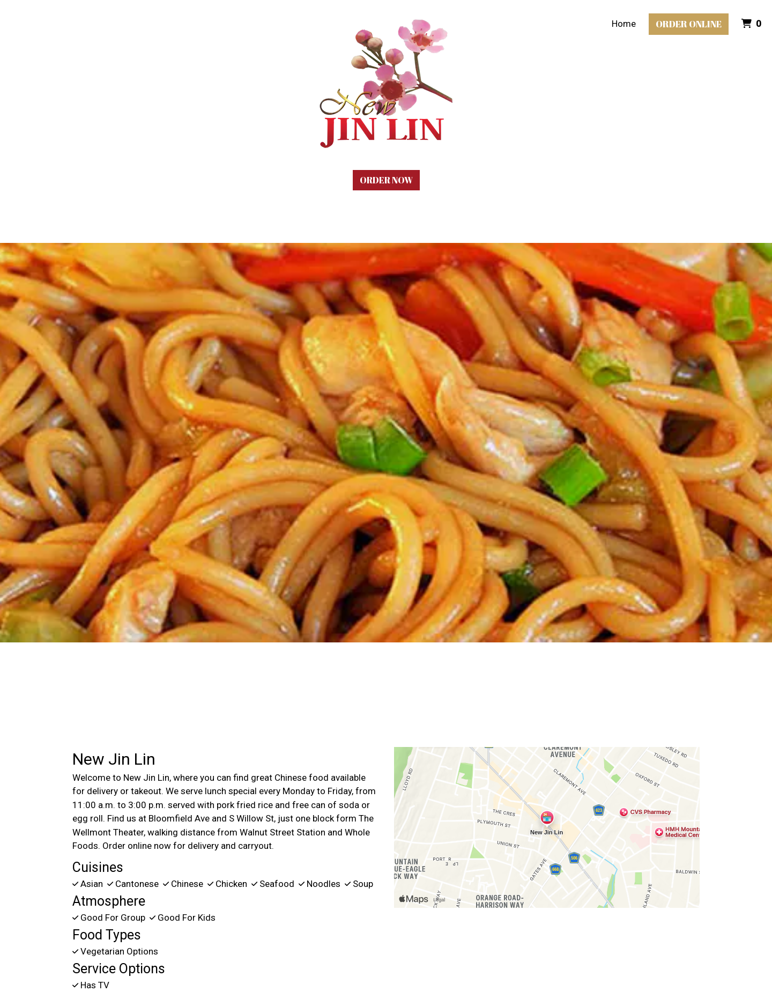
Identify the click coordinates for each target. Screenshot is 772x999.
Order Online (689, 24)
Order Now (386, 180)
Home (624, 23)
